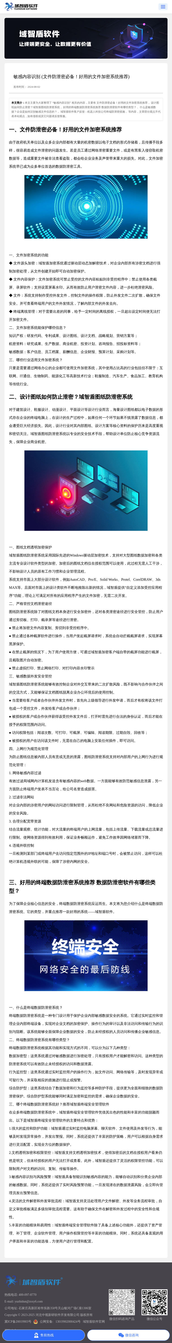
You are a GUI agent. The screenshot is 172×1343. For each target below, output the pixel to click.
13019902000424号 (68, 1321)
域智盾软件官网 (94, 1321)
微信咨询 (128, 1335)
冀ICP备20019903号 (17, 1321)
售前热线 (44, 1335)
